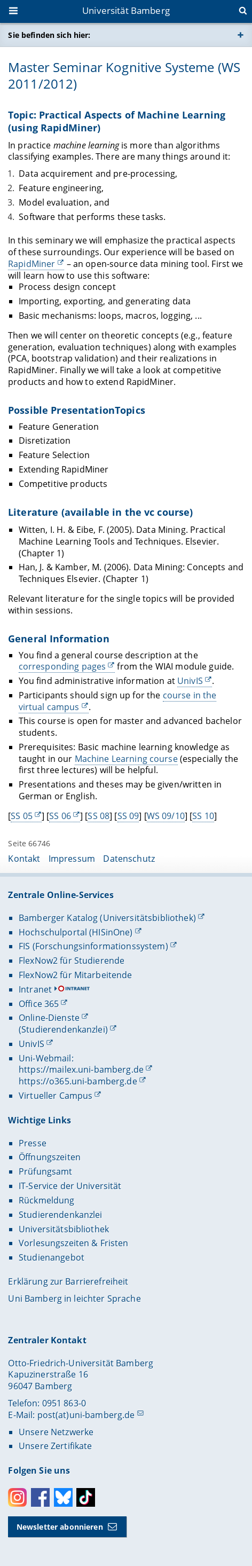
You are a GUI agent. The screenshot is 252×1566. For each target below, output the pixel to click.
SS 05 (22, 816)
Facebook (40, 1497)
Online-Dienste (49, 1018)
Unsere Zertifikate (55, 1446)
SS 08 (99, 816)
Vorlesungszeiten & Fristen (74, 1243)
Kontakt (24, 858)
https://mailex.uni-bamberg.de (81, 1069)
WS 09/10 (166, 816)
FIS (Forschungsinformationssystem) (93, 946)
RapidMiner (31, 264)
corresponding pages (62, 666)
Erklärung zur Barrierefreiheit (68, 1281)
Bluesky (63, 1497)
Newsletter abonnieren (60, 1527)
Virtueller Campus (55, 1095)
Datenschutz (129, 858)
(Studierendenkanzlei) (63, 1029)
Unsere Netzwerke (56, 1432)
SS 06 (61, 816)
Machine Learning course (126, 759)
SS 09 (128, 816)
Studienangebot (51, 1257)
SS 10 (204, 816)
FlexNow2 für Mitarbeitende (75, 975)
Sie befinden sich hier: (49, 35)
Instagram (17, 1497)
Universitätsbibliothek (64, 1229)
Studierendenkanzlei (61, 1215)
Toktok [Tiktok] (85, 1497)
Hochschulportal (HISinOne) (76, 932)
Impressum (72, 858)
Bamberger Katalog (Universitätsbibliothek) (107, 918)
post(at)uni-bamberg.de (86, 1415)
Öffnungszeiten (50, 1157)
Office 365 (39, 1004)
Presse (32, 1143)
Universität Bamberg (126, 10)
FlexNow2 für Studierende (71, 960)
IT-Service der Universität (70, 1186)
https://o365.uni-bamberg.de (78, 1081)
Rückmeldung (47, 1200)
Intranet (35, 989)
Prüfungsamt (46, 1171)
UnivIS (190, 681)
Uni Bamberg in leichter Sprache (74, 1298)
